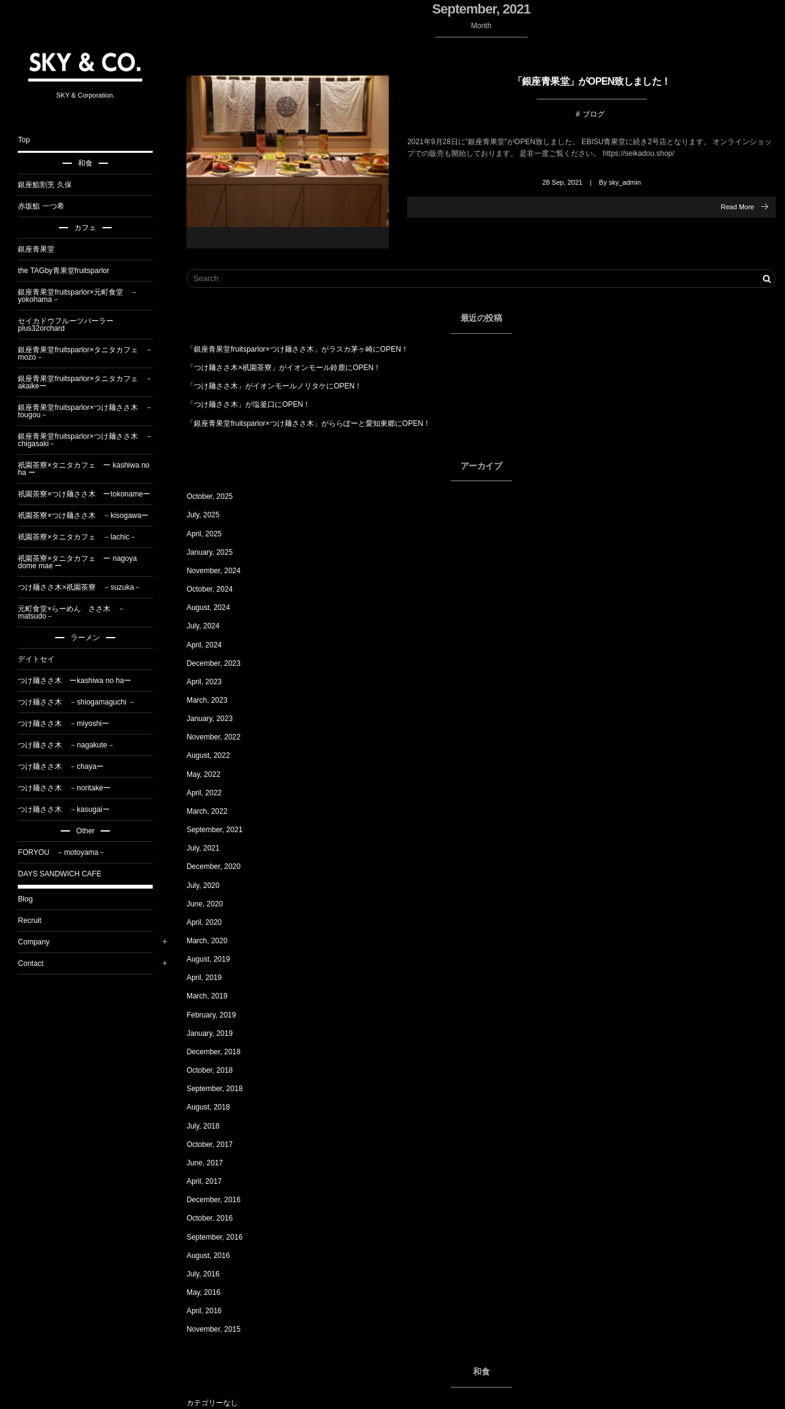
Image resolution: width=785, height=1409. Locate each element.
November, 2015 (220, 1329)
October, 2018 (216, 1070)
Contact (37, 963)
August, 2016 (215, 1255)
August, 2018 (215, 1107)
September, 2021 (221, 829)
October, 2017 (216, 1144)
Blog (32, 899)
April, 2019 (210, 977)
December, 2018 (220, 1052)
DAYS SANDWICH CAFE (66, 874)
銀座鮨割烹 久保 (51, 184)
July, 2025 (209, 515)
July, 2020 (209, 885)
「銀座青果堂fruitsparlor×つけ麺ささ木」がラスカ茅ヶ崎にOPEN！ (304, 349)
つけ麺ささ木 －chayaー (67, 766)
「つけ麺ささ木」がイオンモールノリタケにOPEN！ (281, 386)
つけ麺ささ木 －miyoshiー (70, 723)
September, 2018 (221, 1088)
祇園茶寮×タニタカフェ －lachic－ (84, 537)
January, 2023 (216, 718)
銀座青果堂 (43, 249)
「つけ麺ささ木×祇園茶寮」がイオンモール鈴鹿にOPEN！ (290, 367)
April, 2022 (210, 793)
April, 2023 (210, 681)
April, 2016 (210, 1311)
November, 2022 (220, 737)
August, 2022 (215, 755)
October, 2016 (216, 1218)
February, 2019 (218, 1015)
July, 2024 (209, 626)
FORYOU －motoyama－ (68, 852)
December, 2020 (220, 866)
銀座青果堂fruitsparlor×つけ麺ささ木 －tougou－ (92, 411)
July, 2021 (209, 848)
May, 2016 (210, 1292)
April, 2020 (210, 922)
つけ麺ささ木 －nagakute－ (73, 745)
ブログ (597, 113)
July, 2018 (209, 1126)
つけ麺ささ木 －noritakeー (71, 788)
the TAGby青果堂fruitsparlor (70, 270)
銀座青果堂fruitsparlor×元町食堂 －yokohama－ (85, 296)
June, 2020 (211, 904)
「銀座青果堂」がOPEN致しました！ (595, 81)
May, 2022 (210, 774)
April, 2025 (210, 534)
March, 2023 (213, 700)
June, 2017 (211, 1163)
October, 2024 (216, 589)
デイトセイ (43, 659)
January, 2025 (216, 552)
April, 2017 (210, 1181)
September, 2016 (221, 1237)
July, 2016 (209, 1274)
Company (40, 942)
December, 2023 (220, 663)
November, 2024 (220, 570)
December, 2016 (220, 1199)
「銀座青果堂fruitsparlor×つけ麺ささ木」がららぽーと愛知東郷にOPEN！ (315, 423)
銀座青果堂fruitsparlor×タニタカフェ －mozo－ (92, 353)
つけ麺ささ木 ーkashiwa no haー (81, 680)
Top (30, 140)
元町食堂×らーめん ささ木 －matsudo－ (78, 612)
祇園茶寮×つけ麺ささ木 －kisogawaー (90, 515)
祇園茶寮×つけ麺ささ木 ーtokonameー (91, 494)
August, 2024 (215, 607)
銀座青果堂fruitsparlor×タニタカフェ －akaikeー (92, 382)
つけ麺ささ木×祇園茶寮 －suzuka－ (86, 587)
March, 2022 (213, 811)
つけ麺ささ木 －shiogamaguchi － (83, 702)
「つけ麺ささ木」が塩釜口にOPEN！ (255, 404)
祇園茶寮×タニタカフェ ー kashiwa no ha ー (90, 469)
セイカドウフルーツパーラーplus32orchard (72, 325)
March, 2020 (213, 940)
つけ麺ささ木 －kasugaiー (70, 809)
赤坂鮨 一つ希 (48, 206)
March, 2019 (213, 996)
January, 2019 (216, 1033)
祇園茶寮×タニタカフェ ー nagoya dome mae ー (84, 562)
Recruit (36, 920)
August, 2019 (215, 959)
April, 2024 (210, 645)
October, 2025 (216, 496)
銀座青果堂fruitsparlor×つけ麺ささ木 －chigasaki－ (92, 440)
